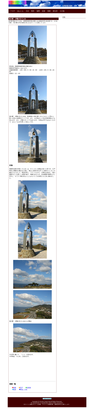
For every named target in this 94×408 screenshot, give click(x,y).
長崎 (49, 11)
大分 (27, 11)
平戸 (21, 387)
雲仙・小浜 (23, 389)
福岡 (38, 11)
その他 (62, 11)
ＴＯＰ (12, 11)
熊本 (32, 11)
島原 (14, 389)
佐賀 (43, 11)
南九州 (55, 11)
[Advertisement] (22, 369)
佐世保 (28, 387)
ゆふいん (20, 11)
